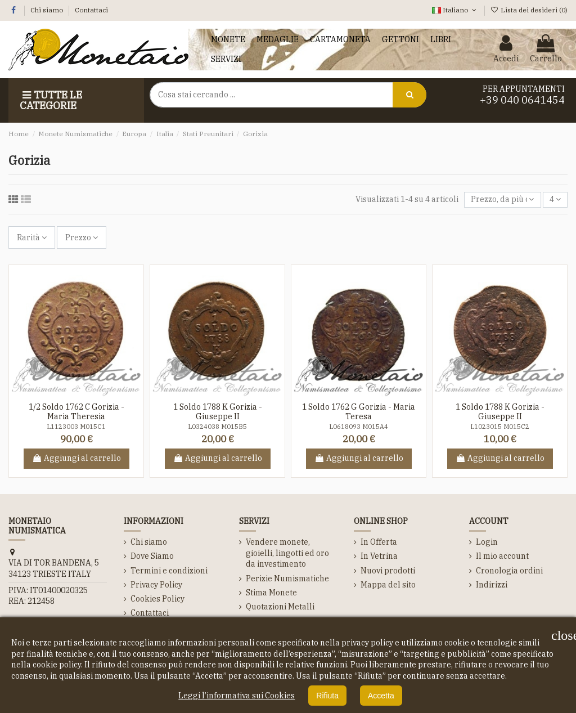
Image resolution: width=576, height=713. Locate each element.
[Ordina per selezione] (502, 200)
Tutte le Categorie (51, 100)
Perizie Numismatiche (287, 578)
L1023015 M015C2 (499, 427)
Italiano (455, 10)
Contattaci (91, 10)
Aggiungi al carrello (76, 458)
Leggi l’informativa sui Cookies (236, 695)
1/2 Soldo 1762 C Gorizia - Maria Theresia (76, 411)
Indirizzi (491, 585)
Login (487, 542)
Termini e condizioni (169, 571)
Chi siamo (47, 10)
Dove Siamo (152, 556)
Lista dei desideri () (529, 10)
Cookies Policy (157, 599)
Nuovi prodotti (388, 571)
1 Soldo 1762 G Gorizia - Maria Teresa (358, 411)
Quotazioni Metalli (280, 607)
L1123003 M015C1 (76, 427)
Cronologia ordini (509, 571)
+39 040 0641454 (522, 99)
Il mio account (502, 556)
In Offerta (379, 542)
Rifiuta (327, 695)
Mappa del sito (388, 585)
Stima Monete (271, 593)
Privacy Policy (156, 585)
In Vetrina (379, 556)
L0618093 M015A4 (358, 427)
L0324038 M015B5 (217, 427)
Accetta (381, 695)
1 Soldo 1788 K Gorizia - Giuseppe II (217, 411)
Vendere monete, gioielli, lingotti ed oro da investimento (287, 553)
